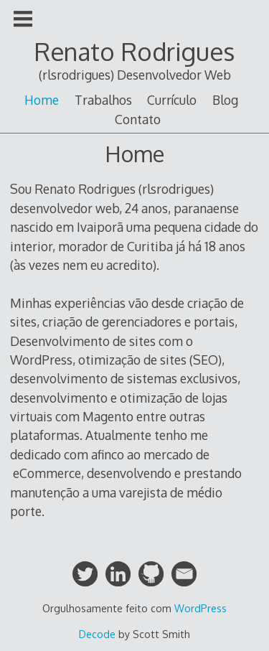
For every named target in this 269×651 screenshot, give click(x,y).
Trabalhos (103, 100)
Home (41, 100)
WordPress (200, 608)
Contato (138, 119)
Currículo (172, 100)
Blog (225, 100)
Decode (97, 634)
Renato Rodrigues (134, 51)
